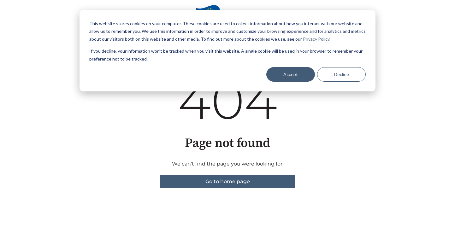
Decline (341, 74)
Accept (290, 74)
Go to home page (227, 181)
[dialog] (227, 50)
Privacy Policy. (316, 39)
